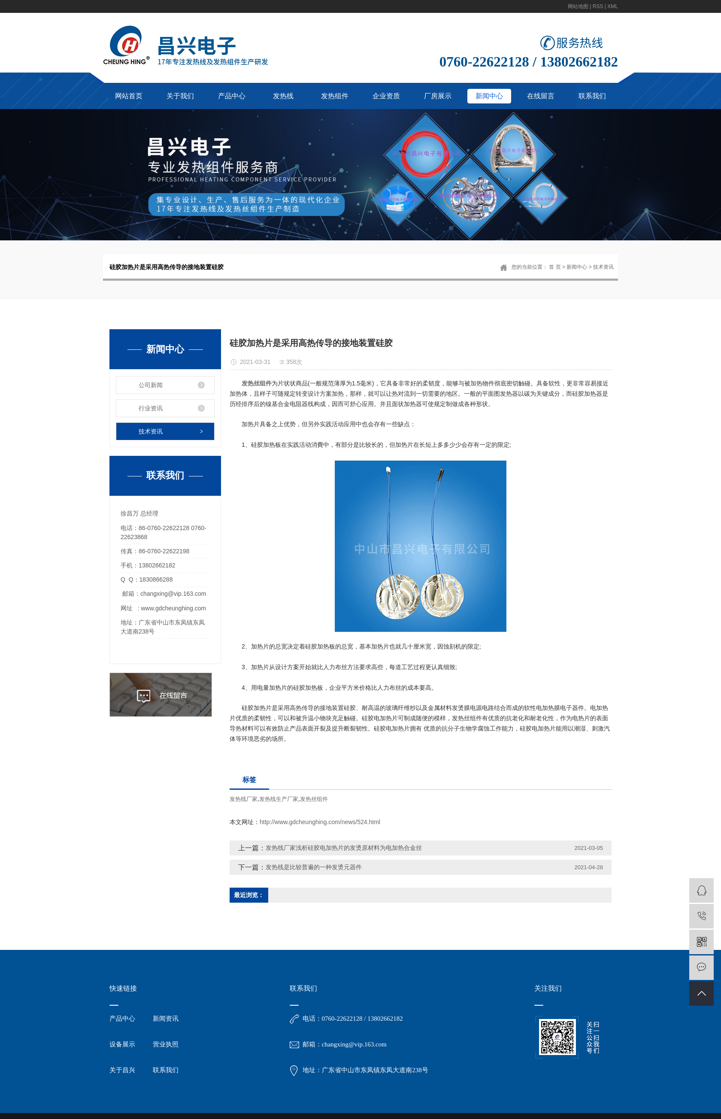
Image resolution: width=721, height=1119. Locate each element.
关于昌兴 (122, 1070)
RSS (598, 6)
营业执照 (166, 1044)
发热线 (283, 96)
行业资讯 (151, 408)
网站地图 (578, 6)
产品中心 (231, 96)
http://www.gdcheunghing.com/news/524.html (320, 822)
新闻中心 (489, 96)
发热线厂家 (244, 799)
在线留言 (540, 96)
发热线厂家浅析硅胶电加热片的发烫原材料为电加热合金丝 (344, 847)
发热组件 (334, 96)
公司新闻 (151, 385)
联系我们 (592, 96)
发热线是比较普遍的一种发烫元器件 (314, 867)
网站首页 (128, 96)
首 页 (554, 267)
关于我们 (180, 96)
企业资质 (386, 96)
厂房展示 (437, 96)
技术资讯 (603, 267)
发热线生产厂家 (278, 799)
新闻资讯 (166, 1018)
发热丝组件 (314, 799)
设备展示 (122, 1044)
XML (612, 6)
